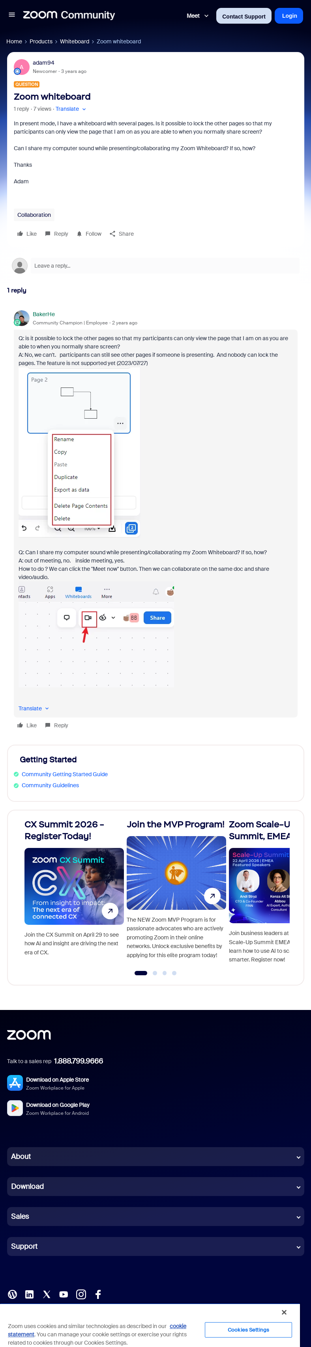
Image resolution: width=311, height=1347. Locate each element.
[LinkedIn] (29, 1293)
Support (24, 1246)
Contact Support (244, 16)
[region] (150, 1325)
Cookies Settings (248, 1330)
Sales (20, 1216)
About (21, 1156)
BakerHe (44, 314)
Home (14, 41)
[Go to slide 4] (174, 973)
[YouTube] (63, 1293)
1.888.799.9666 (78, 1061)
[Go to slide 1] (141, 973)
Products (41, 41)
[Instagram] (81, 1293)
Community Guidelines (50, 785)
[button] (12, 16)
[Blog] (12, 1293)
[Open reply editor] (155, 265)
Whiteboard (74, 41)
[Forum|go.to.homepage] (69, 15)
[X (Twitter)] (46, 1293)
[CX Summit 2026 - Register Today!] (74, 894)
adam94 (43, 62)
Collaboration (34, 214)
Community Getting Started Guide (65, 774)
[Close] (284, 1312)
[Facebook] (98, 1293)
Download (27, 1186)
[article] (156, 521)
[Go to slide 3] (164, 973)
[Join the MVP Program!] (176, 894)
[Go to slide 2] (155, 973)
